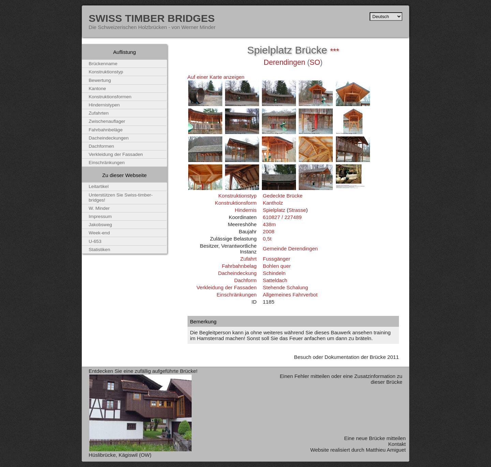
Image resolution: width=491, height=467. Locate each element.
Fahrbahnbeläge (106, 129)
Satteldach (275, 280)
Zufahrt (248, 259)
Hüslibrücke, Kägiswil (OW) (120, 455)
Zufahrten (99, 113)
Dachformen (101, 146)
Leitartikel (99, 186)
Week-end (99, 232)
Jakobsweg (100, 224)
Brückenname (103, 63)
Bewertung (100, 80)
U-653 (95, 241)
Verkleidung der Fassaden (226, 287)
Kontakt (397, 444)
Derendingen (284, 62)
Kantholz (273, 203)
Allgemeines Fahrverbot (290, 294)
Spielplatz (274, 210)
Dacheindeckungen (109, 138)
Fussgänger (276, 259)
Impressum (100, 216)
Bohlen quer (277, 266)
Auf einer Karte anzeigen (216, 77)
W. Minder (99, 208)
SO (315, 62)
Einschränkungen (236, 294)
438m (269, 224)
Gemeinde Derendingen (290, 248)
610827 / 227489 (282, 217)
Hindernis (245, 210)
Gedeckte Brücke (283, 196)
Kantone (97, 88)
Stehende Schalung (285, 287)
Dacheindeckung (237, 273)
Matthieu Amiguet (386, 450)
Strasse (297, 210)
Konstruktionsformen (110, 96)
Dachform (245, 280)
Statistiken (99, 249)
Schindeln (274, 273)
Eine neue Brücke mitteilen (375, 438)
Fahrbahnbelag (239, 266)
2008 (268, 231)
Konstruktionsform (235, 203)
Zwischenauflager (107, 121)
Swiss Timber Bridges (152, 18)
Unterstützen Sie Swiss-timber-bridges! (121, 197)
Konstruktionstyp (237, 196)
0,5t (267, 239)
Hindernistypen (104, 104)
